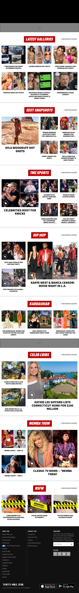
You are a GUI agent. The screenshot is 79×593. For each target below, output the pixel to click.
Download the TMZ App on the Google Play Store (66, 586)
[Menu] (3, 13)
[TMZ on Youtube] (13, 3)
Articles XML (6, 551)
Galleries (5, 565)
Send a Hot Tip (32, 537)
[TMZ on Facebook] (3, 3)
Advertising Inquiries (34, 543)
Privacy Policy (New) (8, 537)
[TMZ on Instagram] (17, 3)
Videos (4, 577)
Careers (30, 540)
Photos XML (6, 574)
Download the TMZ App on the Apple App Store (48, 586)
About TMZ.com (7, 534)
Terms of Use (6, 540)
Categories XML (7, 563)
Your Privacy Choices (11, 546)
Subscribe (72, 544)
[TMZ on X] (8, 3)
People (4, 568)
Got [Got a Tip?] (7, 9)
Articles (4, 548)
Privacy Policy (57, 540)
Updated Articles (7, 554)
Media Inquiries (32, 546)
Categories (5, 560)
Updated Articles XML (9, 557)
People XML (6, 571)
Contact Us (31, 534)
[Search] (76, 13)
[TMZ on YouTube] (64, 554)
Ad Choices (5, 543)
